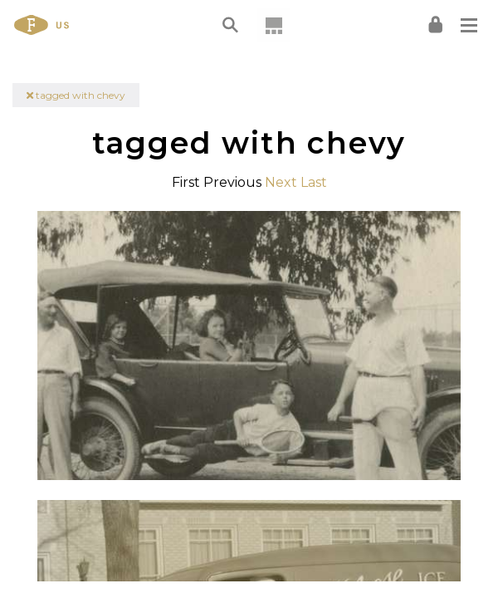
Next (281, 182)
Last (313, 182)
